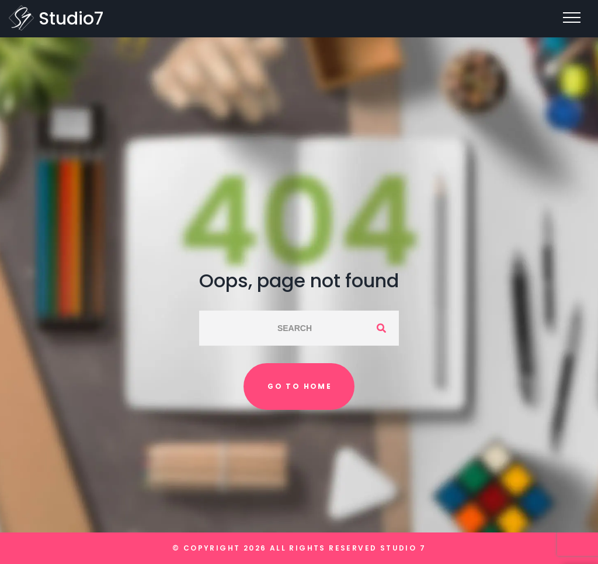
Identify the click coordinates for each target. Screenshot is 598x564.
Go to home (299, 386)
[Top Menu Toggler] (571, 17)
